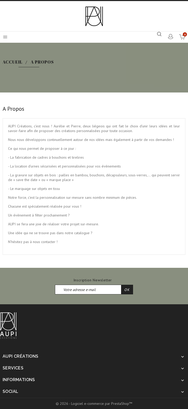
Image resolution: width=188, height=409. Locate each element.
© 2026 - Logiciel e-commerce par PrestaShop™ (94, 403)
